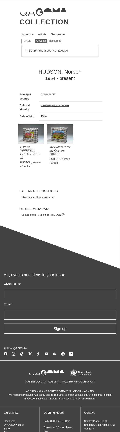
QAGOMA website (14, 425)
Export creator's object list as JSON (41, 214)
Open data (10, 421)
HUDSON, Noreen (30, 162)
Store (7, 428)
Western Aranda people (55, 105)
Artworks (28, 34)
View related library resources (38, 197)
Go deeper (58, 34)
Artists (42, 34)
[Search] (60, 51)
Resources (55, 40)
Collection (44, 22)
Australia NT (48, 94)
